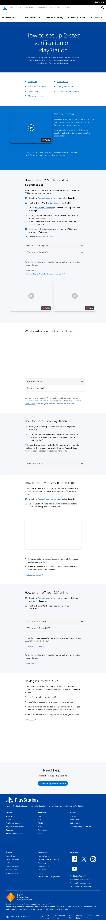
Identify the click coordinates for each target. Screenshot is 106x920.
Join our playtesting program (81, 880)
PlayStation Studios (13, 820)
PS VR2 (40, 820)
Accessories (41, 8)
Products (42, 810)
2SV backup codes (36, 93)
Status (8, 860)
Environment (75, 813)
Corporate (9, 827)
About (9, 810)
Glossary (41, 870)
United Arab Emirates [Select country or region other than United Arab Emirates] (18, 914)
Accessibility (74, 817)
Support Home (9, 15)
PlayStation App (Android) (79, 877)
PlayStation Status (33, 15)
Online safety (75, 820)
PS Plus (31, 8)
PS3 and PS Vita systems (68, 88)
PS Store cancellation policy (48, 857)
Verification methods (37, 84)
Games (11, 8)
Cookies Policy (79, 914)
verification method (45, 205)
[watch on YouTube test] (46, 137)
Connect (74, 849)
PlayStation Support (20, 803)
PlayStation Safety (13, 857)
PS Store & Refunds (76, 15)
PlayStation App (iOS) (78, 873)
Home (8, 803)
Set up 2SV (32, 79)
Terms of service (44, 853)
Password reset (11, 867)
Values (73, 810)
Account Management (48, 195)
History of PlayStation (14, 831)
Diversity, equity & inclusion (80, 824)
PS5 (18, 8)
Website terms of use (60, 914)
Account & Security (54, 15)
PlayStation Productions (15, 824)
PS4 (24, 8)
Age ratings (42, 860)
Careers (9, 817)
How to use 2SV (35, 88)
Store (58, 8)
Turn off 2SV (62, 79)
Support (66, 8)
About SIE (9, 813)
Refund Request (12, 870)
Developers (42, 867)
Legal (41, 914)
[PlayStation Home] (4, 7)
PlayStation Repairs (13, 863)
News (51, 8)
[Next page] (101, 15)
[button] (31, 125)
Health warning (43, 863)
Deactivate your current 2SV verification (43, 398)
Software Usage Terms (93, 914)
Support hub (10, 853)
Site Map (70, 914)
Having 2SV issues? (65, 84)
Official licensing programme (49, 874)
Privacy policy (47, 914)
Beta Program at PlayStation (80, 884)
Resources (42, 849)
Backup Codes (46, 234)
